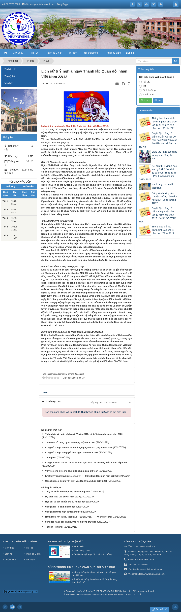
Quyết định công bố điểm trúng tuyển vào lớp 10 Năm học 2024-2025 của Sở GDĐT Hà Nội (157, 215)
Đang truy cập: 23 (27, 591)
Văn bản (9, 83)
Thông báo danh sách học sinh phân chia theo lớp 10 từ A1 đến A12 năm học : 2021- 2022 (164, 123)
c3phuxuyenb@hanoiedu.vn (39, 4)
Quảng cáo (10, 559)
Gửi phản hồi (159, 609)
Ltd (129, 591)
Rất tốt (144, 81)
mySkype (64, 4)
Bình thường (147, 90)
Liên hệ (8, 554)
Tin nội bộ (10, 76)
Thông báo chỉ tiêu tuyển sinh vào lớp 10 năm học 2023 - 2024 (163, 230)
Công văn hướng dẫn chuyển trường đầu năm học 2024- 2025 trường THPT (164, 198)
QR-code (10, 591)
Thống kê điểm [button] (113, 52)
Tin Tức (29, 548)
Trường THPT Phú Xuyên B (99, 591)
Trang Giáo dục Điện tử (65, 541)
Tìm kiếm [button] (72, 52)
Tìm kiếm (30, 559)
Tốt (142, 86)
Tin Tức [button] (36, 53)
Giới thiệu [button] (19, 53)
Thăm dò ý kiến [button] (54, 52)
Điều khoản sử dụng (143, 591)
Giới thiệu (9, 548)
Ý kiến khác (147, 94)
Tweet (44, 392)
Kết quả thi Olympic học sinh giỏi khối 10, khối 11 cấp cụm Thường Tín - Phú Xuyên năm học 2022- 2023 (158, 173)
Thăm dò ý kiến (33, 554)
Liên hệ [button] (130, 52)
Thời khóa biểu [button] (91, 53)
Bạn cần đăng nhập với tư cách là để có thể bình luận (86, 412)
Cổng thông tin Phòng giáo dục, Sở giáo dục (81, 567)
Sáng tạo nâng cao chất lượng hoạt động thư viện (164, 155)
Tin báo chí (10, 69)
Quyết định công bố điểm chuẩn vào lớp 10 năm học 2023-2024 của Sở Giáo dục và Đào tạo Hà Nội (158, 140)
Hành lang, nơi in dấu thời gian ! (163, 186)
